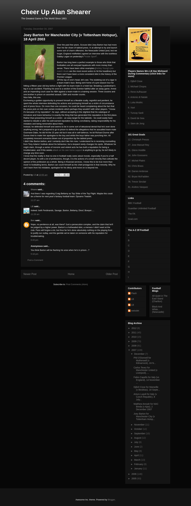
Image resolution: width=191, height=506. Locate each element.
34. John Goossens (137, 155)
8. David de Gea (136, 118)
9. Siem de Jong (136, 123)
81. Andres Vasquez (138, 187)
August (138, 438)
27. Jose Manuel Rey (138, 145)
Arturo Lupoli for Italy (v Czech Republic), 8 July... (145, 397)
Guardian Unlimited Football (142, 208)
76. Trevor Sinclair (137, 181)
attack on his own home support (67, 150)
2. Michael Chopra (137, 86)
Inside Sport (90, 56)
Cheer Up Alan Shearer (56, 11)
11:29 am (35, 214)
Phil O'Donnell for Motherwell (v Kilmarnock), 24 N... (145, 360)
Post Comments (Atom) (77, 284)
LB (32, 206)
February (139, 464)
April (136, 455)
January (138, 468)
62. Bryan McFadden (138, 176)
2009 (134, 341)
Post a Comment (35, 260)
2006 (134, 474)
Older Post (112, 274)
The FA (131, 213)
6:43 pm (34, 240)
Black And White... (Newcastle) (158, 309)
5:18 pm (34, 254)
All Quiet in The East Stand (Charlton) (159, 299)
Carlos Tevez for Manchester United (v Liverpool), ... (145, 370)
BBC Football (134, 203)
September (140, 433)
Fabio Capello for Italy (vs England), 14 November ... (147, 380)
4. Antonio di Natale (137, 97)
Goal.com (133, 219)
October (138, 429)
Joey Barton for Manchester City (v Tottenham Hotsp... (144, 416)
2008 (134, 345)
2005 (134, 478)
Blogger (111, 499)
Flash (134, 293)
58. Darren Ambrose (138, 171)
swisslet (135, 310)
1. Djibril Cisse (135, 81)
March (137, 460)
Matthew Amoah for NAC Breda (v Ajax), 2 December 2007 (146, 407)
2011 (134, 332)
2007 (134, 350)
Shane (34, 189)
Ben (33, 220)
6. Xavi (131, 107)
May (136, 451)
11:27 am (35, 200)
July (136, 442)
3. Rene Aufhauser (137, 92)
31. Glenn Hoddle (137, 150)
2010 (134, 337)
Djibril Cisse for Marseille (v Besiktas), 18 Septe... (147, 388)
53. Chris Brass (135, 166)
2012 (134, 328)
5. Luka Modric (135, 102)
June (137, 446)
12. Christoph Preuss (138, 139)
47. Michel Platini (136, 160)
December (139, 354)
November (139, 424)
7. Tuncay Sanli (135, 113)
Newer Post (29, 274)
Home (71, 274)
